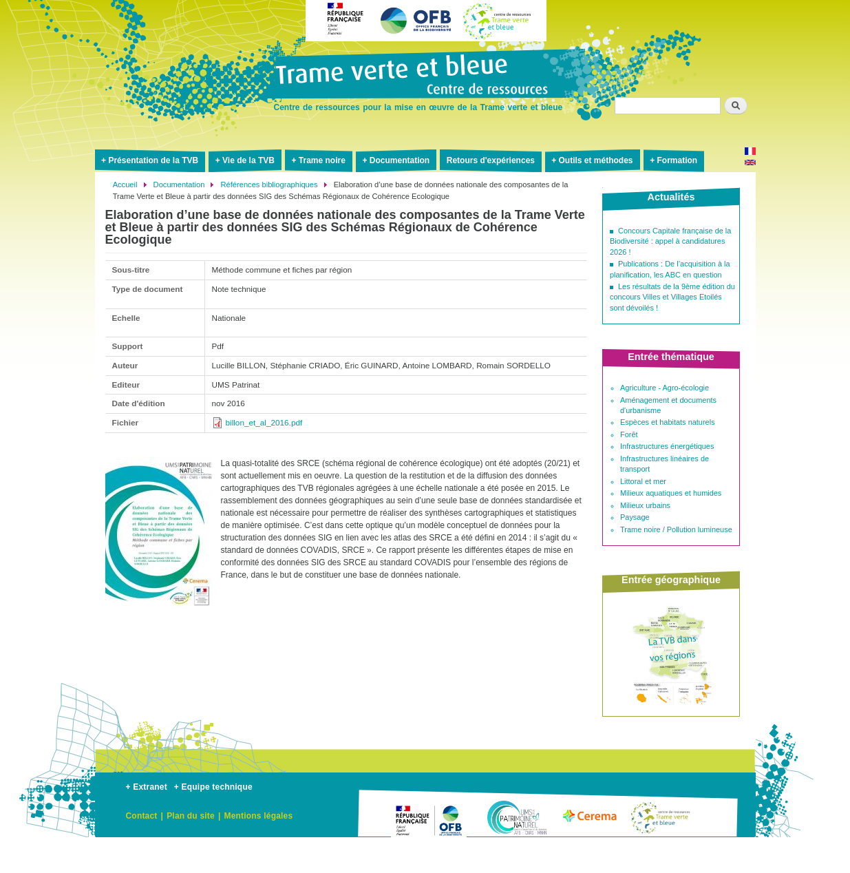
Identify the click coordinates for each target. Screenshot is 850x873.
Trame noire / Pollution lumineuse (676, 529)
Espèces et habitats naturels (667, 422)
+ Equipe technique (213, 787)
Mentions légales (258, 816)
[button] (159, 614)
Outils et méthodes (596, 160)
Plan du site (191, 816)
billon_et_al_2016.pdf (264, 422)
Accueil (125, 184)
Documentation (399, 160)
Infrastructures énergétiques (667, 446)
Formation (677, 160)
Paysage (635, 517)
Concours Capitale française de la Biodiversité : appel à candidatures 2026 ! (670, 241)
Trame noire (322, 160)
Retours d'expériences (491, 160)
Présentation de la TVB (153, 160)
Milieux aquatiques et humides (670, 493)
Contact (142, 816)
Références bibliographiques (269, 184)
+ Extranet (146, 787)
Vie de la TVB (248, 160)
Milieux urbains (645, 505)
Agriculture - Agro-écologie (664, 387)
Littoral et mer (643, 481)
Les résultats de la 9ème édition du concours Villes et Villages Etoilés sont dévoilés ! (672, 297)
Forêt (629, 434)
